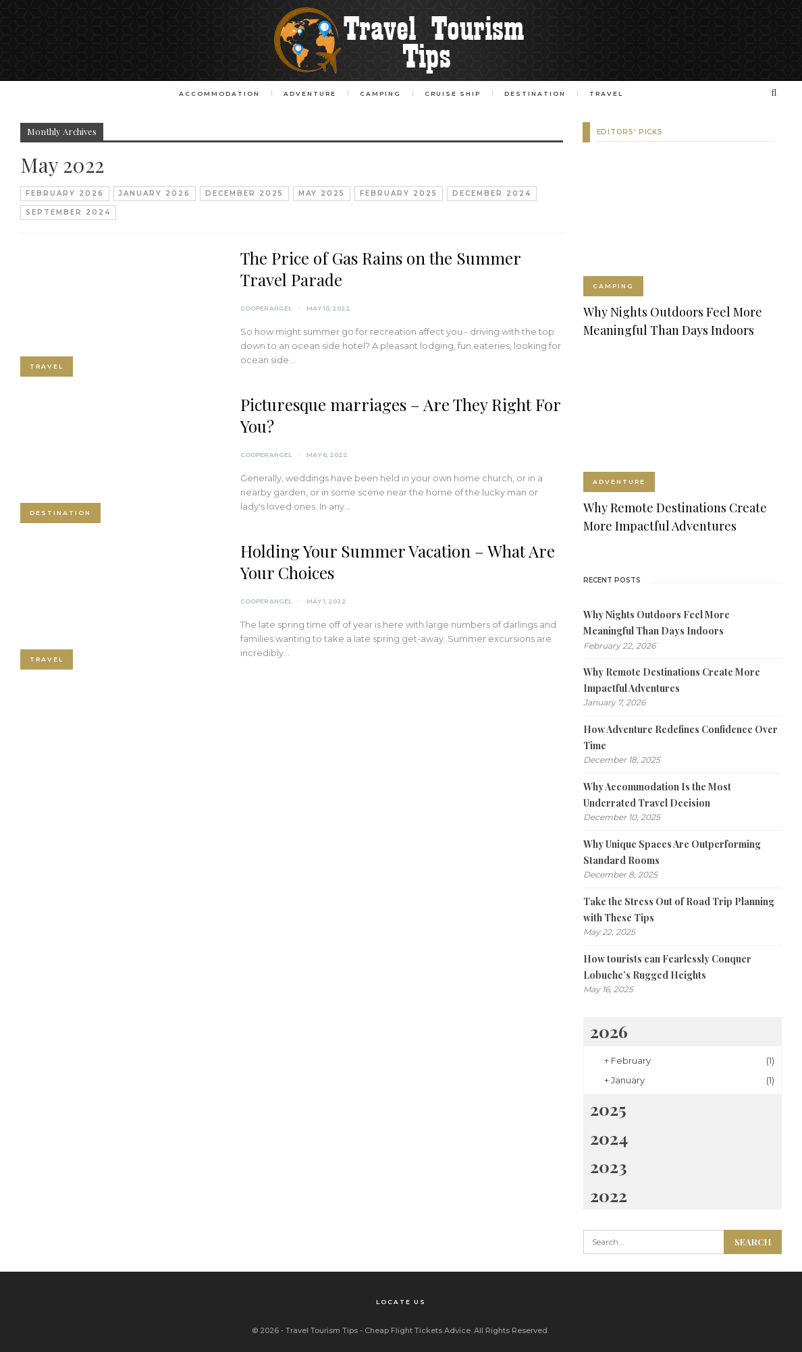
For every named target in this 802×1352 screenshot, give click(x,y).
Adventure (307, 93)
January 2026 (154, 193)
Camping (379, 93)
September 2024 (68, 212)
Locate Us (401, 1301)
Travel (612, 93)
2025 (608, 1109)
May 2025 (321, 193)
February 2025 (398, 193)
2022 (608, 1195)
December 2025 (244, 193)
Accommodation (214, 93)
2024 (609, 1138)
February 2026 (65, 193)
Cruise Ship (454, 93)
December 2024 (491, 193)
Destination (538, 93)
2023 (608, 1166)
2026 (609, 1031)
